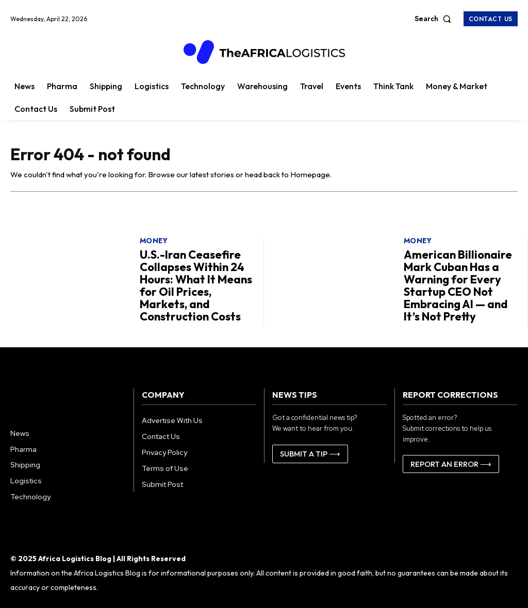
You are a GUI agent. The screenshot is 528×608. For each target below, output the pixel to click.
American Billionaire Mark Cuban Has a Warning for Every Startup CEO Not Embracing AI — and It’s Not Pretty (459, 285)
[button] (435, 18)
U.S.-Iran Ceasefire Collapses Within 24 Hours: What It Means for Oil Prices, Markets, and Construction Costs (196, 285)
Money (154, 243)
